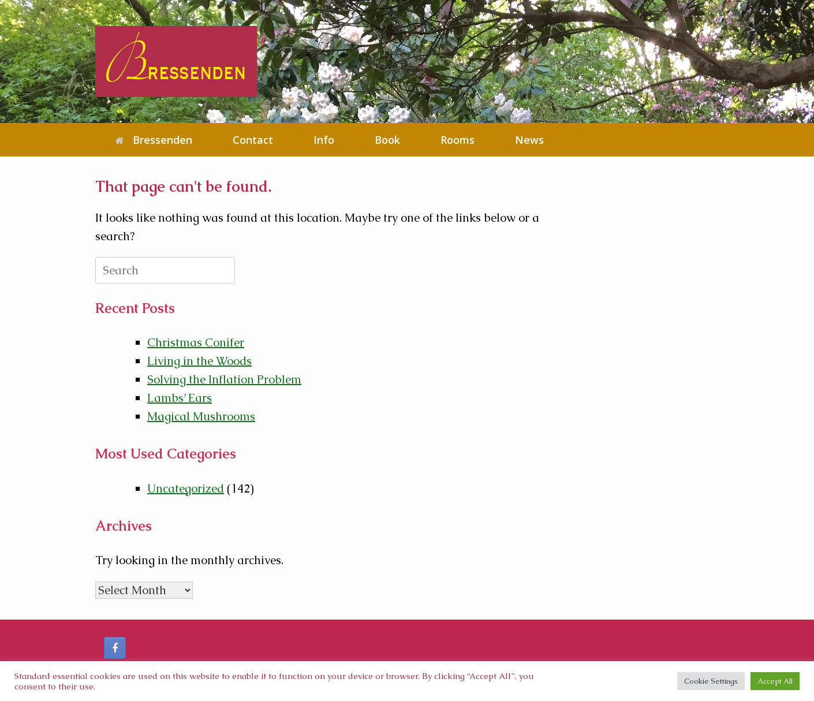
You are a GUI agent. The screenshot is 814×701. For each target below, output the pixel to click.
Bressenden (153, 140)
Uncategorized (185, 488)
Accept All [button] (775, 681)
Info (323, 140)
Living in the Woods (199, 360)
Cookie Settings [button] (711, 681)
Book (387, 140)
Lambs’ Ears (179, 397)
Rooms (457, 140)
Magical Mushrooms (201, 416)
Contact (253, 140)
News (529, 140)
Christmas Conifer (195, 342)
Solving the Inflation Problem (224, 379)
